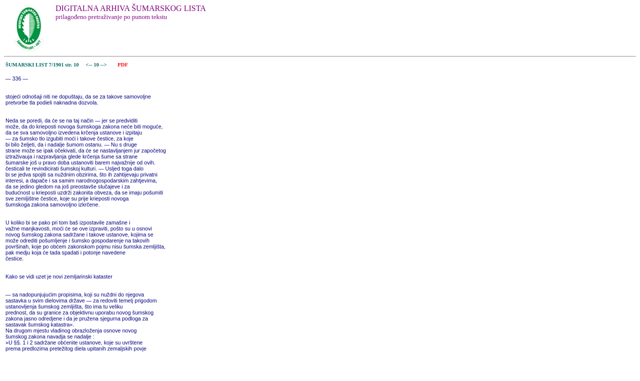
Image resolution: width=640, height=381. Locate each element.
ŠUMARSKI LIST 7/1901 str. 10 (42, 65)
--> (104, 65)
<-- (89, 65)
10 (97, 65)
